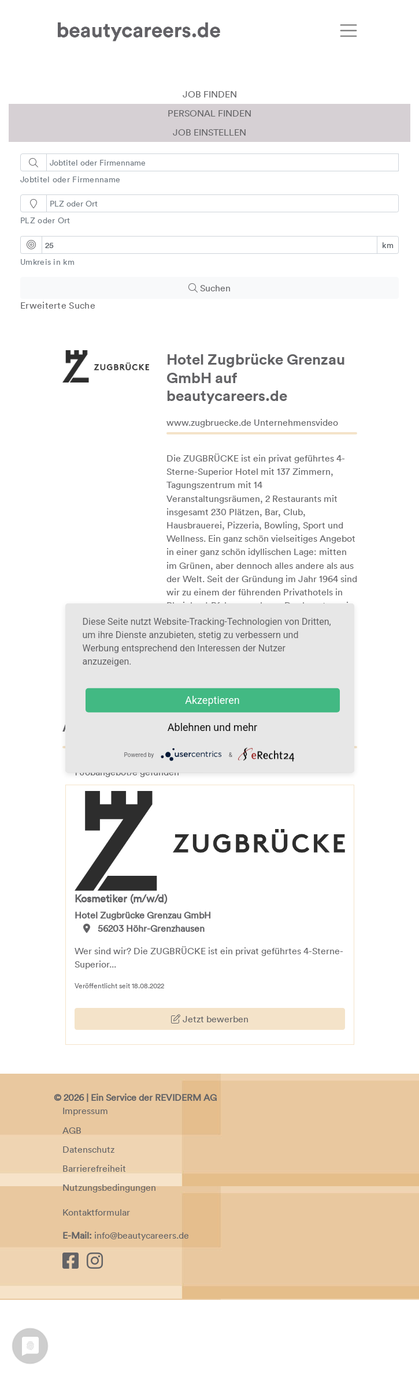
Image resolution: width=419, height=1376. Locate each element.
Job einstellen (209, 208)
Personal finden (209, 189)
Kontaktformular (96, 1288)
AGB (71, 1206)
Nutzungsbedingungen (109, 1263)
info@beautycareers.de (141, 1311)
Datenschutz (88, 1225)
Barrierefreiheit (94, 1244)
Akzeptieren (212, 700)
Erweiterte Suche (57, 381)
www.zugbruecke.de (208, 498)
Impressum (85, 1187)
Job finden (210, 170)
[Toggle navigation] (348, 30)
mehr (245, 727)
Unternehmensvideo (296, 498)
